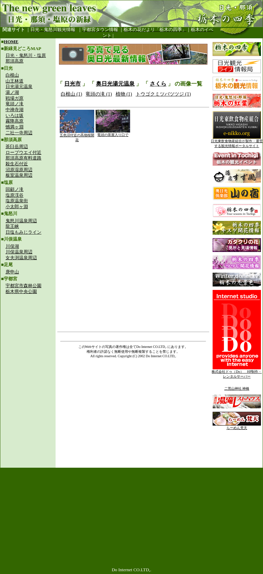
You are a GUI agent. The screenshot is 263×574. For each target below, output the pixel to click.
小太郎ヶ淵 (17, 206)
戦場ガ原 (14, 98)
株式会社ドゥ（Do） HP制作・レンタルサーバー (237, 372)
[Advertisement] (28, 343)
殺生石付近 (17, 163)
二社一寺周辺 (19, 132)
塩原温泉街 (17, 200)
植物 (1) (124, 94)
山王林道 (14, 81)
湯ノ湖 (12, 92)
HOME (11, 41)
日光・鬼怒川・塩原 (26, 55)
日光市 (72, 84)
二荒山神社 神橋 (237, 388)
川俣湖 (12, 246)
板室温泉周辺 (19, 175)
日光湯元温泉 (19, 86)
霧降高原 (14, 121)
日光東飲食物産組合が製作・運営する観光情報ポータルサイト (237, 142)
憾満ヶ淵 (14, 126)
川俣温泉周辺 (19, 251)
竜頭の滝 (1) (99, 94)
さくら (158, 84)
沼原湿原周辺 (19, 169)
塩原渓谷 (14, 195)
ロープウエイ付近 (23, 152)
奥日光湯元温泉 (115, 84)
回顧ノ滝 (14, 189)
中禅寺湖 (14, 109)
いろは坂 (14, 115)
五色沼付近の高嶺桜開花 (77, 136)
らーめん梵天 (237, 426)
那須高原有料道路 (23, 157)
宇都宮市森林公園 (23, 285)
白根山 (12, 75)
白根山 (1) (71, 94)
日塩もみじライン (23, 232)
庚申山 (12, 271)
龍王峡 (12, 226)
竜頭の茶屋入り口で (113, 133)
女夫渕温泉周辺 (21, 257)
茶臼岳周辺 (17, 146)
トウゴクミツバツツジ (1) (163, 94)
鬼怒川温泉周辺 (21, 220)
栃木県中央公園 (21, 291)
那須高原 (14, 61)
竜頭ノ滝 (14, 103)
